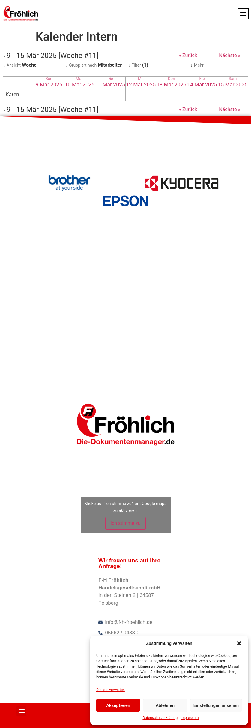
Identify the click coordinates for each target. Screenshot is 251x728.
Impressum (190, 718)
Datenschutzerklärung (160, 718)
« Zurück (188, 55)
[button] (239, 643)
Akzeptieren (118, 705)
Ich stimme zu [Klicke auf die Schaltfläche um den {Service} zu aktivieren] (125, 523)
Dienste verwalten (110, 690)
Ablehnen (165, 705)
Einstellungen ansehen (216, 705)
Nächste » (229, 55)
